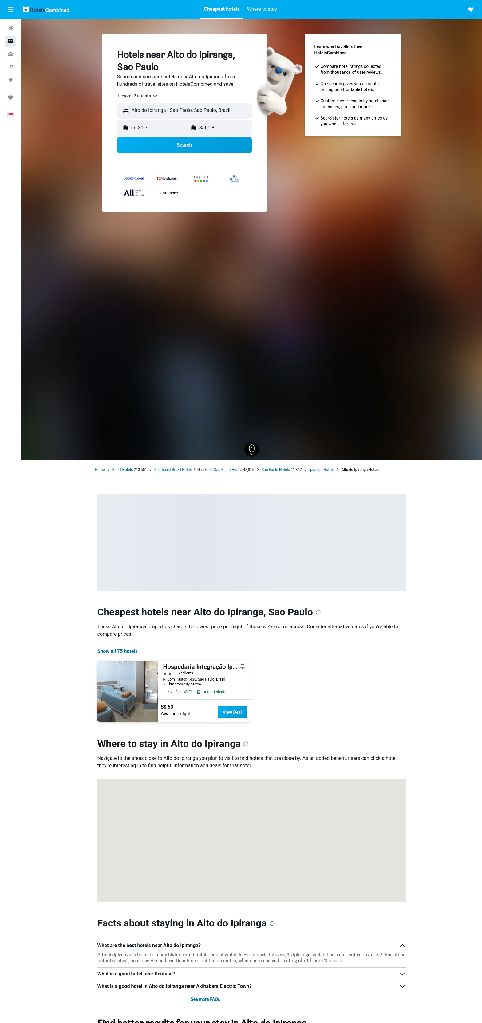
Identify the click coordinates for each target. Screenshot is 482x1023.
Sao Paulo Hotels (228, 470)
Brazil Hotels (122, 470)
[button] (10, 9)
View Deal (232, 712)
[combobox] (137, 96)
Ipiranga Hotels (321, 470)
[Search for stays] (10, 41)
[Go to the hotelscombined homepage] (46, 9)
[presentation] (318, 612)
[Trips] (10, 97)
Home (100, 470)
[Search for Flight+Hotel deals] (10, 67)
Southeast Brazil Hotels (173, 470)
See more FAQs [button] (205, 999)
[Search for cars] (10, 54)
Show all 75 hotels (117, 651)
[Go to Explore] (10, 80)
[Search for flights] (10, 28)
